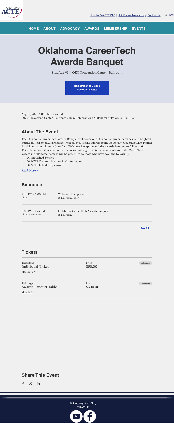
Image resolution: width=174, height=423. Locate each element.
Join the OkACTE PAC (102, 15)
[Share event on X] (30, 383)
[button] (49, 29)
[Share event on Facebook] (23, 383)
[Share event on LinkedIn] (38, 383)
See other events (87, 89)
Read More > (30, 170)
